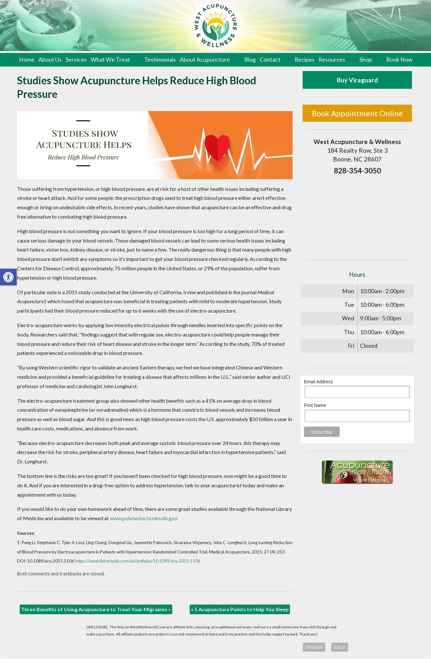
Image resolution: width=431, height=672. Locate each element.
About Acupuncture (205, 59)
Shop (365, 59)
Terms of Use (259, 647)
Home (27, 59)
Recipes (305, 59)
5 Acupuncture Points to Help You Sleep (240, 609)
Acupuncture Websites (103, 647)
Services (76, 59)
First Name (315, 405)
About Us (50, 59)
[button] (8, 277)
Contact (270, 59)
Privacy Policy (286, 647)
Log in (340, 647)
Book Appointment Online (357, 113)
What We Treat (110, 59)
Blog (250, 59)
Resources (331, 59)
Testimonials (160, 59)
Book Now (399, 59)
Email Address (318, 381)
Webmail (314, 647)
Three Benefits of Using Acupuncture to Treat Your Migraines (96, 609)
